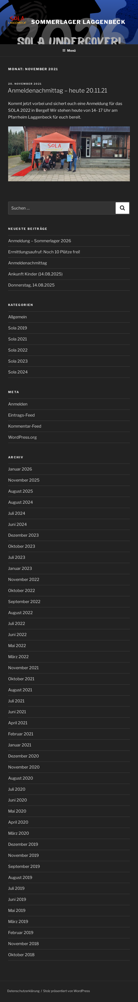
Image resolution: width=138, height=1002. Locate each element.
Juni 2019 (17, 899)
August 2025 (20, 491)
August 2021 (20, 689)
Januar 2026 (20, 469)
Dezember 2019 (23, 844)
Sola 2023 (18, 361)
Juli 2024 (16, 513)
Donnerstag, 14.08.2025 (31, 285)
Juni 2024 (17, 524)
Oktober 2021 (21, 678)
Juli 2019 (16, 888)
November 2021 (23, 667)
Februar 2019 (20, 932)
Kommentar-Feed (24, 426)
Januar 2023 (20, 568)
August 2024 (20, 502)
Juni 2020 (17, 800)
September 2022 (24, 601)
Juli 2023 (16, 557)
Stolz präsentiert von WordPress (66, 991)
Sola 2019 (17, 328)
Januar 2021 (19, 745)
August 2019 (20, 877)
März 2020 (18, 833)
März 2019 (18, 921)
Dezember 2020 (23, 756)
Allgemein (17, 317)
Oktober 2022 (21, 590)
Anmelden (18, 404)
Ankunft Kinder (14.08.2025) (35, 274)
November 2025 (24, 480)
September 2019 (24, 866)
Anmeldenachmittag (27, 263)
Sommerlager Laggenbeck (78, 22)
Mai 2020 (17, 811)
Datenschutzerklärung (23, 991)
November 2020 (24, 767)
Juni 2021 (17, 711)
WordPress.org (22, 437)
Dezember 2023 (23, 535)
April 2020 (18, 822)
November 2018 (23, 943)
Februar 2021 (20, 734)
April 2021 (17, 722)
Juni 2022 (17, 634)
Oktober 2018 (21, 954)
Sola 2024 (18, 372)
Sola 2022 (18, 350)
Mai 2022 (17, 645)
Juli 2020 (16, 789)
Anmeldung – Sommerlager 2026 (39, 240)
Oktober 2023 (21, 546)
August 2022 (20, 612)
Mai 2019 (17, 910)
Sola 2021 (17, 339)
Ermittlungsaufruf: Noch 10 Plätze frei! (44, 251)
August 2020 (20, 778)
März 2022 (18, 656)
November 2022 (23, 579)
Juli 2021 (16, 701)
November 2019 (23, 855)
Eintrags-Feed (21, 415)
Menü (69, 50)
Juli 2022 (16, 623)
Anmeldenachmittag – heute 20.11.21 (57, 90)
